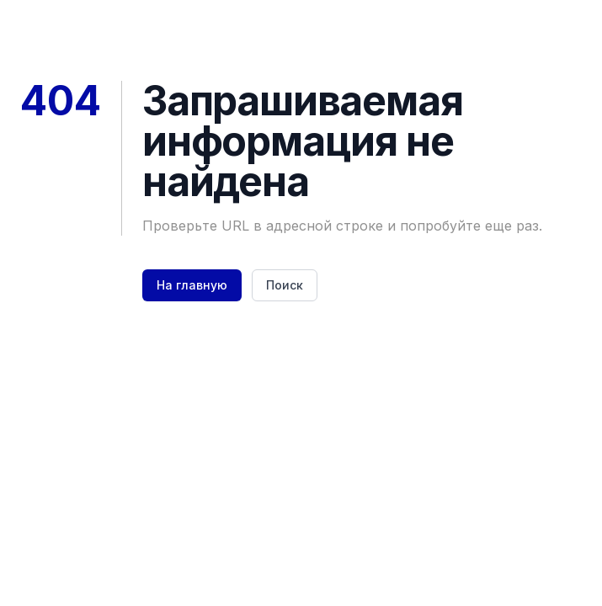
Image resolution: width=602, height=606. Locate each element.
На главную (192, 285)
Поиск (284, 285)
